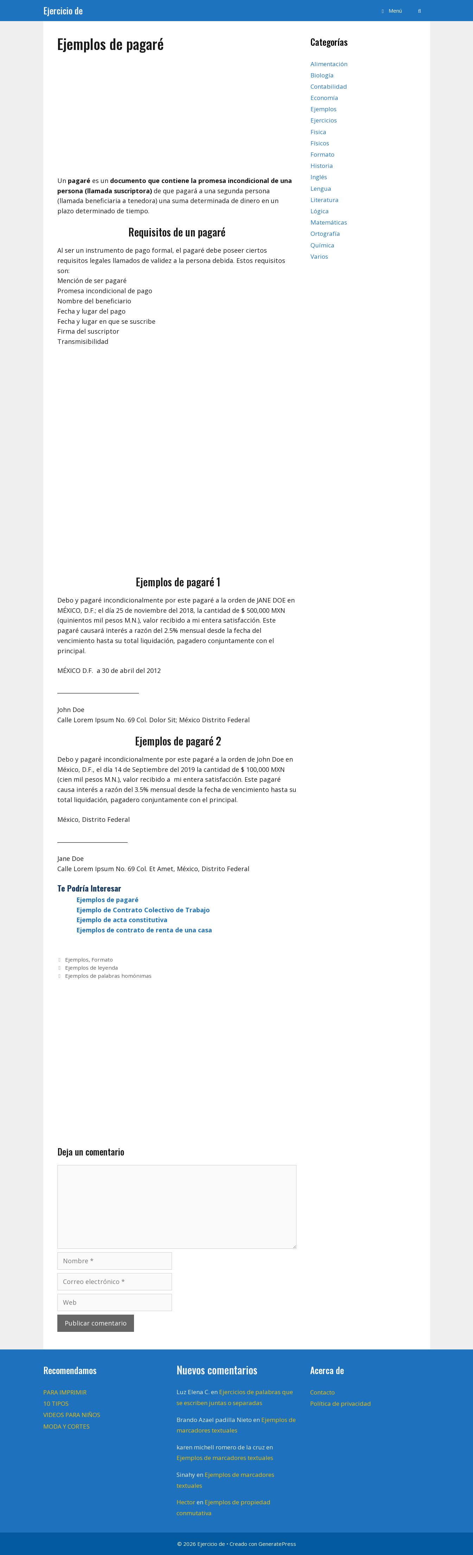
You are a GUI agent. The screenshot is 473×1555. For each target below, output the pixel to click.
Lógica (320, 211)
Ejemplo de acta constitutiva (121, 919)
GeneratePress (277, 1543)
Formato (102, 959)
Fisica (318, 132)
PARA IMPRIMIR (65, 1392)
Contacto (322, 1392)
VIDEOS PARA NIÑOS (71, 1415)
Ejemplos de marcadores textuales (225, 1458)
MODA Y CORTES (66, 1426)
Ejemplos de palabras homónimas (108, 975)
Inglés (319, 177)
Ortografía (325, 233)
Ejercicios (324, 120)
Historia (322, 166)
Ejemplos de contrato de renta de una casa (144, 930)
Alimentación (329, 64)
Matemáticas (329, 222)
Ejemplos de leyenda (91, 967)
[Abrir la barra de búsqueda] (419, 10)
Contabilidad (329, 86)
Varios (319, 256)
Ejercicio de (63, 10)
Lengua (321, 188)
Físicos (320, 143)
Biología (322, 75)
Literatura (325, 200)
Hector (186, 1502)
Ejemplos (77, 959)
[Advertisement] (177, 111)
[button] (390, 10)
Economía (324, 98)
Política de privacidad (340, 1403)
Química (322, 245)
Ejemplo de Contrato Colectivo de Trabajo (143, 910)
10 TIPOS (56, 1403)
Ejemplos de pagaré (107, 899)
